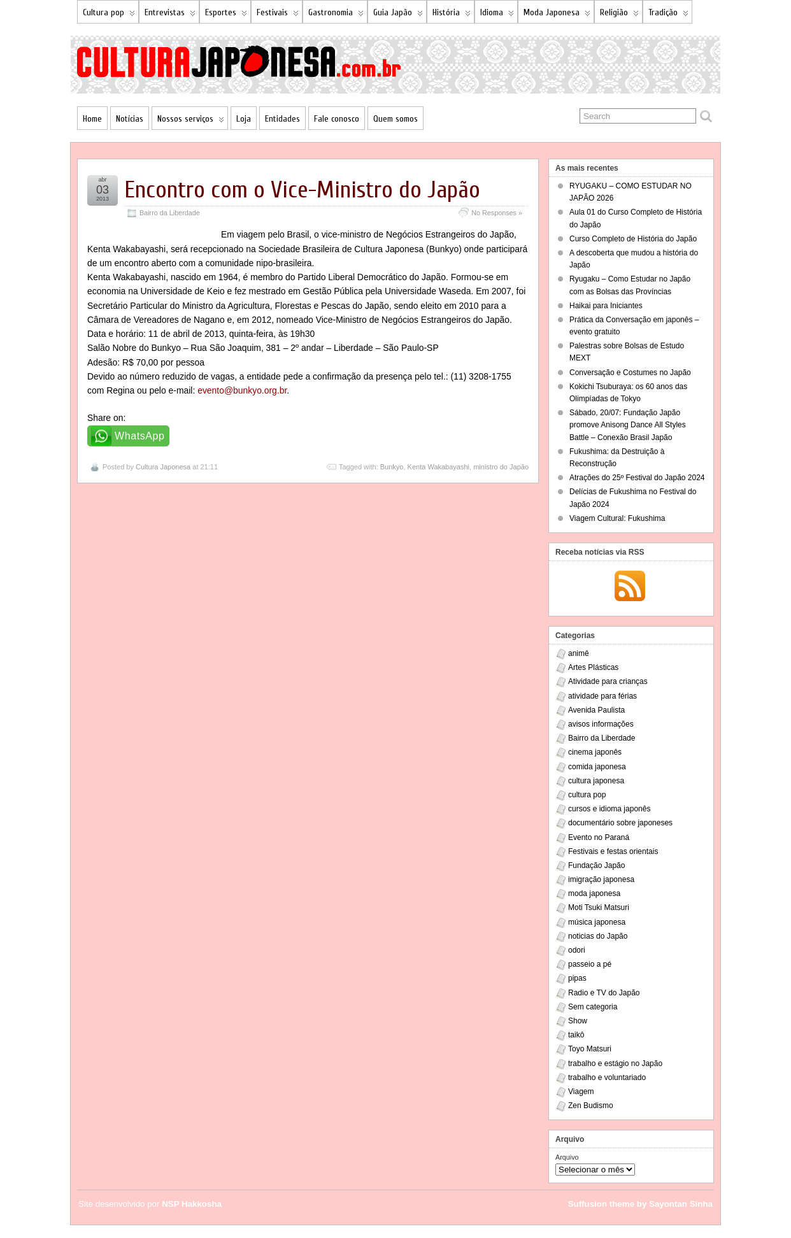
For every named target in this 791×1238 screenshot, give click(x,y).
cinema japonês (595, 752)
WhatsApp (140, 435)
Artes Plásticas (593, 667)
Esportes (226, 15)
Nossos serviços (190, 121)
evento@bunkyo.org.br (242, 390)
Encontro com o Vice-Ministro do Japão (302, 190)
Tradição (668, 15)
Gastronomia (336, 15)
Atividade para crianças (608, 681)
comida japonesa (597, 766)
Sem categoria (592, 1006)
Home (92, 118)
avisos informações (601, 724)
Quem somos (395, 118)
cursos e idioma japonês (609, 808)
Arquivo (567, 1157)
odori (576, 950)
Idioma (497, 15)
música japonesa (596, 922)
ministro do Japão (501, 467)
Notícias (129, 118)
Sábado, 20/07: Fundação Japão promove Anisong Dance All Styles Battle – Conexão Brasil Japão (627, 424)
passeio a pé (589, 964)
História (451, 15)
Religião (619, 15)
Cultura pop (109, 15)
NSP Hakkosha (192, 1204)
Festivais (278, 15)
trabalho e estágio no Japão (615, 1063)
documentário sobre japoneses (620, 822)
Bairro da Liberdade (169, 213)
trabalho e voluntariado (607, 1077)
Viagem (581, 1091)
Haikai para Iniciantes (606, 305)
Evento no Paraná (598, 837)
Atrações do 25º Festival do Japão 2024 (637, 477)
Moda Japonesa (557, 15)
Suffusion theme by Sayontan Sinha (640, 1204)
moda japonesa (594, 893)
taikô (576, 1034)
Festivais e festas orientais (613, 851)
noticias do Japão (597, 936)
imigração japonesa (601, 879)
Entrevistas (170, 15)
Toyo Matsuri (589, 1048)
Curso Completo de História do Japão (633, 238)
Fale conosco (336, 118)
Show (577, 1020)
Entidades (282, 118)
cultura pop (587, 794)
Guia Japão (398, 15)
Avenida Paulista (596, 710)
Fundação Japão (596, 865)
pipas (577, 978)
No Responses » (496, 213)
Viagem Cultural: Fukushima (617, 518)
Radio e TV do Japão (604, 992)
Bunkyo (392, 467)
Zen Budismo (590, 1105)
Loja (243, 118)
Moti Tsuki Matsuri (598, 907)
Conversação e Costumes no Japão (630, 372)
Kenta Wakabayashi (438, 467)
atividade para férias (602, 696)
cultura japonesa (596, 780)
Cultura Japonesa (163, 467)
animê (578, 653)
